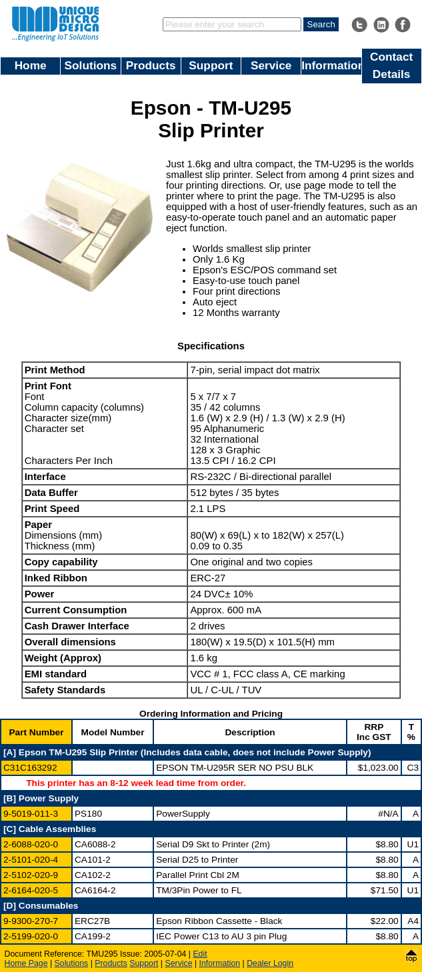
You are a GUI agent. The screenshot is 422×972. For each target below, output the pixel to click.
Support (211, 65)
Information (331, 65)
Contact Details (391, 65)
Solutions (91, 65)
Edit (200, 954)
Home (31, 65)
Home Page (26, 963)
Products (151, 65)
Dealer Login (270, 963)
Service (271, 65)
